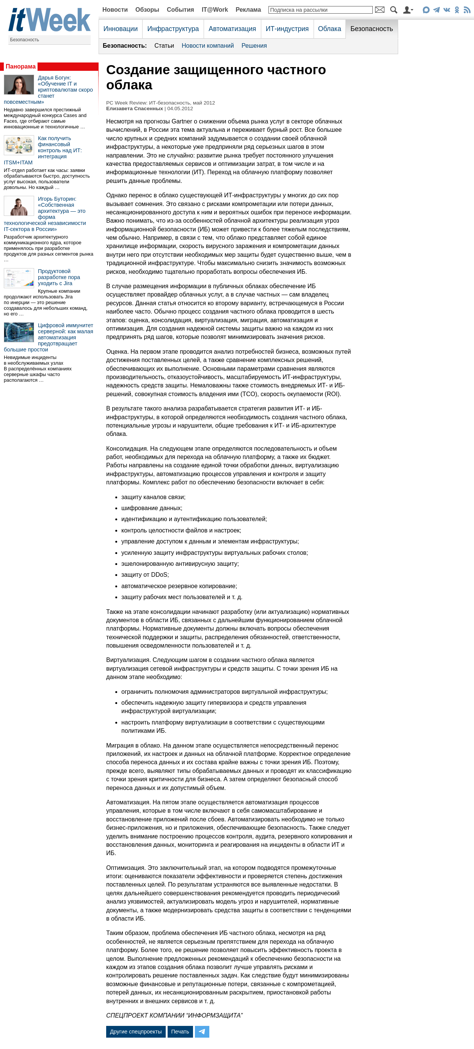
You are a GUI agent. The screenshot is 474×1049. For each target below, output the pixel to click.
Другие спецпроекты (136, 1032)
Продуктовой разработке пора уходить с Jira (59, 277)
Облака (329, 29)
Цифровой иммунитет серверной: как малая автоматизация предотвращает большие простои (48, 337)
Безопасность (24, 39)
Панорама (21, 66)
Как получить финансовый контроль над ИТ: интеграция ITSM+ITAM (43, 150)
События (180, 9)
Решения (254, 45)
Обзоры (147, 9)
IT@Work (215, 9)
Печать (180, 1032)
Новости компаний (208, 45)
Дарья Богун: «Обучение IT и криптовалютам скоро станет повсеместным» (48, 90)
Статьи (164, 45)
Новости (115, 9)
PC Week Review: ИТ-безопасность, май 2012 (160, 103)
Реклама (248, 9)
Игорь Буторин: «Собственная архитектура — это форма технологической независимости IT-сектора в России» (45, 214)
